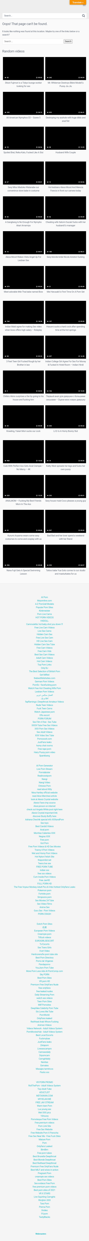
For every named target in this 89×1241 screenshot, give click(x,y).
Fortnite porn (44, 893)
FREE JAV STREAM (44, 1102)
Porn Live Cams (44, 614)
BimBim (44, 1149)
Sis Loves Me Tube (44, 1011)
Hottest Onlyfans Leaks (64, 887)
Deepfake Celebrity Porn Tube (44, 1008)
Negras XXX (44, 836)
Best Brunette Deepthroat (44, 1156)
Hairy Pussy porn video (44, 752)
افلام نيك (44, 698)
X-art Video (44, 951)
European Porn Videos (44, 930)
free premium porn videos (44, 1186)
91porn (44, 1213)
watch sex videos (44, 998)
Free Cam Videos (44, 647)
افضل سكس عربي (44, 695)
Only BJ (44, 668)
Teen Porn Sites (44, 1001)
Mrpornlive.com (44, 600)
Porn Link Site (44, 1126)
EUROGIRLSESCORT (44, 940)
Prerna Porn (44, 1207)
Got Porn (44, 843)
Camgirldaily (44, 1058)
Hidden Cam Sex (44, 634)
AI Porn (44, 597)
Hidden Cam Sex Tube (44, 644)
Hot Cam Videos (44, 661)
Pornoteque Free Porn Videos (44, 1119)
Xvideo (44, 1210)
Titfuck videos (44, 937)
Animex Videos (44, 1025)
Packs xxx (44, 1072)
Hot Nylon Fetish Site (44, 856)
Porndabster (44, 772)
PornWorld (44, 1015)
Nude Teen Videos (44, 705)
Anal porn (44, 829)
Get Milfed (44, 674)
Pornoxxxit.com (44, 738)
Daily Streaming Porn (44, 994)
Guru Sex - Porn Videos (44, 910)
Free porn (44, 839)
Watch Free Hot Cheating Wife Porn (44, 688)
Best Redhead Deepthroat (44, 1163)
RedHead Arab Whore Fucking (44, 1021)
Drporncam (44, 1055)
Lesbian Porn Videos (44, 691)
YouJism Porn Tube (44, 967)
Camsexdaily (44, 1052)
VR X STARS (44, 1193)
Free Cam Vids (44, 651)
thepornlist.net (44, 860)
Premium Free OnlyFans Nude (44, 984)
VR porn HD (44, 981)
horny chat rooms (44, 745)
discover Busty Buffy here (44, 816)
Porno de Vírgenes (44, 961)
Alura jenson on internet (44, 806)
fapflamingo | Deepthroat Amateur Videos (44, 701)
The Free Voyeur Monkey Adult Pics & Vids (33, 887)
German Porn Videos (44, 681)
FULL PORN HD (44, 883)
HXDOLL (44, 621)
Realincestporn (44, 775)
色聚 (44, 927)
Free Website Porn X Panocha (44, 1132)
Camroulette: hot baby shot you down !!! (44, 624)
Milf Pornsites (44, 1005)
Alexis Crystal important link (44, 813)
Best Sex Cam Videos (44, 654)
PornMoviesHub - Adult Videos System (44, 1031)
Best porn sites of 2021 (44, 1190)
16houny (45, 1116)
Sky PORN (44, 974)
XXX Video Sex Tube (44, 735)
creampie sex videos (44, 1176)
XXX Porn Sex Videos (44, 728)
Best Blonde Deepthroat (44, 1159)
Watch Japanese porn (44, 712)
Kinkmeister (44, 610)
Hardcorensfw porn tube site (44, 954)
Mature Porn (44, 1139)
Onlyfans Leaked (44, 1146)
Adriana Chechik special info (38, 819)
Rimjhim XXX (44, 1200)
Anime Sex (44, 907)
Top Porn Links (44, 664)
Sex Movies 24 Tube (44, 900)
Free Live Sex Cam (44, 637)
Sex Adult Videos (44, 732)
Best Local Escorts (44, 1035)
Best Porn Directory (45, 957)
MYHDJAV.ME (44, 1099)
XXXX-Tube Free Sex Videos (44, 725)
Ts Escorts (44, 944)
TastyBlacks (44, 1217)
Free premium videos (44, 1122)
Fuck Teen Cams (44, 708)
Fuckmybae (44, 1038)
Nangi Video (44, 782)
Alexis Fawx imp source (44, 802)
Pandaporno (44, 964)
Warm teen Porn (44, 1105)
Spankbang (44, 755)
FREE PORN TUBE (44, 866)
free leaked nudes (44, 991)
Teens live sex (44, 863)
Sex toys (44, 823)
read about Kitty (44, 789)
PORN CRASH (44, 914)
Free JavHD (44, 880)
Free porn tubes (44, 1153)
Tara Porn (44, 1203)
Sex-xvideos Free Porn (44, 1183)
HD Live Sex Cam (44, 641)
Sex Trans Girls (44, 947)
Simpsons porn (44, 897)
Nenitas (44, 1062)
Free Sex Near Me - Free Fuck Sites (44, 1136)
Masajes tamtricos (44, 1069)
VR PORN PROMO (44, 1082)
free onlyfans (44, 988)
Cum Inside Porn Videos (44, 877)
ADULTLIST (44, 1092)
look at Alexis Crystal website (44, 799)
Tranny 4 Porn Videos (44, 850)
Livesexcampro (44, 1048)
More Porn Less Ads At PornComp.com (44, 971)
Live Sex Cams (44, 631)
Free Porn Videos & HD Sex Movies (44, 846)
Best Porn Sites (44, 978)
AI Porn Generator (44, 765)
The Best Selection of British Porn (44, 671)
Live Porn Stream (44, 769)
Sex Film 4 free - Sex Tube (44, 722)
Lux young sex (44, 1109)
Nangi (44, 779)
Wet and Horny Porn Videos (44, 853)
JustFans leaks (45, 742)
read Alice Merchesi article (44, 796)
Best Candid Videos (44, 826)
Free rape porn (44, 749)
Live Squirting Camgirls (44, 1196)
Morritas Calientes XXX (44, 833)
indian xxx (44, 870)
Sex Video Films (44, 904)
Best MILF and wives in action (44, 1170)
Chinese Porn (44, 786)
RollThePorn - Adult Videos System (44, 1085)
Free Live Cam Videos (44, 627)
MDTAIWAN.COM (44, 1095)
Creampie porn (44, 934)
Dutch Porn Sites (44, 924)
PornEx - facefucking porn (44, 685)
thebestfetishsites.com (44, 678)
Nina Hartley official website (45, 792)
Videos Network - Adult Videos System (44, 1028)
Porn (44, 1143)
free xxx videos (44, 873)
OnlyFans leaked (44, 1018)
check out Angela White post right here (44, 809)
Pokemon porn (44, 890)
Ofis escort (44, 715)
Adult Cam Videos (44, 658)
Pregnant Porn (44, 1173)
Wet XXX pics (44, 1112)
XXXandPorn (58, 819)
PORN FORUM (44, 718)
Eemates (44, 1065)
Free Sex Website (44, 1129)
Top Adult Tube (44, 1089)
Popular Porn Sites (44, 607)
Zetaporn (44, 1045)
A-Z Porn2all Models (44, 604)
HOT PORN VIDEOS (44, 617)
